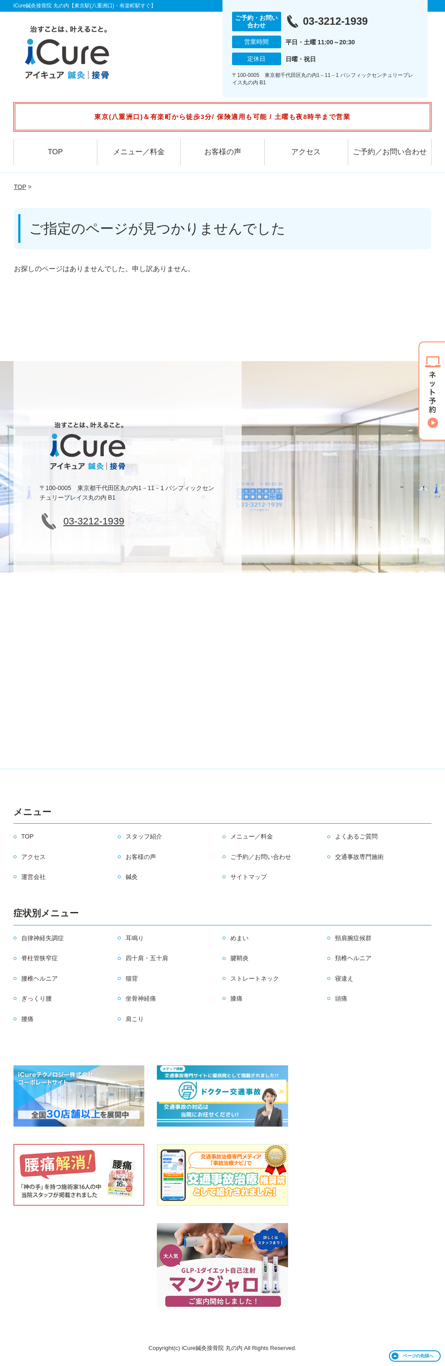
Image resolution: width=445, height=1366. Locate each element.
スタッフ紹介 (144, 836)
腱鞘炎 (239, 958)
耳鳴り (135, 938)
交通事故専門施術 (359, 856)
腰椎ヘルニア (39, 978)
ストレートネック (254, 978)
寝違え (344, 978)
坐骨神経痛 (141, 998)
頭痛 (341, 998)
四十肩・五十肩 (147, 958)
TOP (55, 152)
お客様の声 (222, 152)
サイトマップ (248, 876)
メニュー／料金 (139, 152)
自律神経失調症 (42, 938)
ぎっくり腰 (36, 998)
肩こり (135, 1018)
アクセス (306, 152)
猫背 (132, 978)
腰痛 (27, 1018)
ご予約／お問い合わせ (390, 152)
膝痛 (236, 998)
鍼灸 (132, 876)
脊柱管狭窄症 (39, 958)
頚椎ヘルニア (353, 958)
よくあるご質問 (356, 836)
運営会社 (33, 876)
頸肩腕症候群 (353, 938)
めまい (239, 938)
